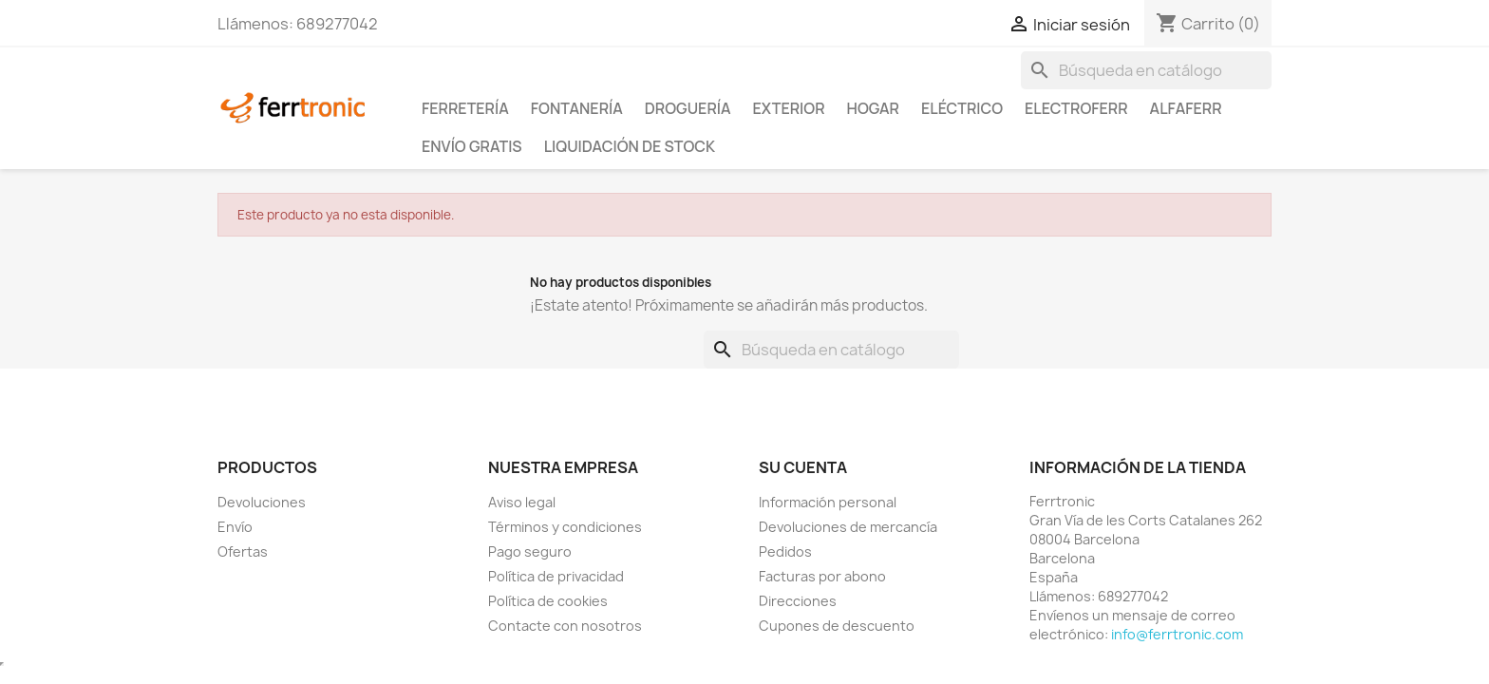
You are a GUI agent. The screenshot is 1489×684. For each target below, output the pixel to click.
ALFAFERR (1186, 108)
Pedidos (785, 551)
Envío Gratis (472, 146)
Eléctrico (962, 108)
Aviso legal (522, 502)
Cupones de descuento (836, 626)
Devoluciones (261, 502)
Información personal (827, 502)
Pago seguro (530, 551)
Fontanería (577, 108)
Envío (235, 527)
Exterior (789, 108)
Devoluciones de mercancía (848, 527)
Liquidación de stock (629, 146)
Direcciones (798, 601)
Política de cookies (548, 601)
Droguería (688, 108)
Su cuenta (803, 467)
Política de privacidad (556, 576)
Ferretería (465, 108)
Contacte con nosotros (565, 626)
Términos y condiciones (565, 527)
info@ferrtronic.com (1177, 634)
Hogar (873, 108)
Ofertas (242, 551)
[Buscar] (1146, 70)
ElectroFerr (1076, 108)
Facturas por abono (822, 576)
